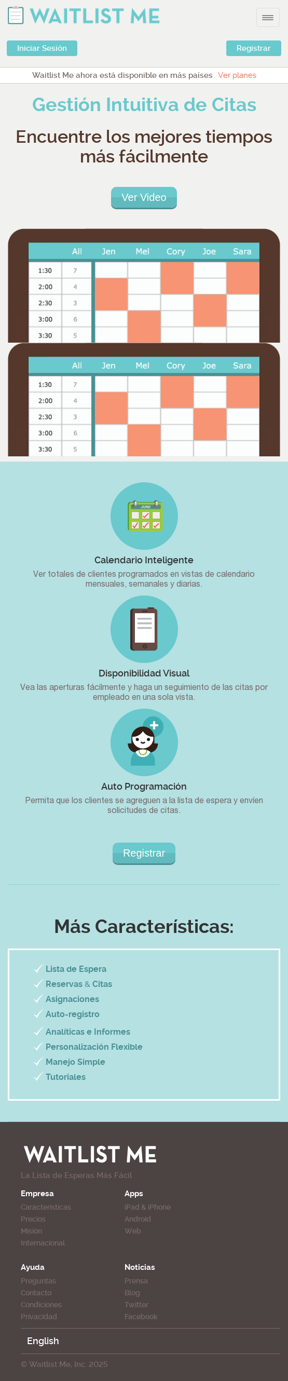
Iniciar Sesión (42, 48)
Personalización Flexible (94, 1047)
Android (138, 1219)
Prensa (136, 1281)
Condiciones (41, 1305)
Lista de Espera (76, 969)
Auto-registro (73, 1014)
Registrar (254, 48)
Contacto (36, 1293)
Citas (102, 984)
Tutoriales (66, 1077)
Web (133, 1231)
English (43, 1340)
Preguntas (38, 1281)
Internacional (43, 1243)
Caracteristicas (46, 1207)
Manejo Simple (75, 1062)
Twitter (136, 1305)
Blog (132, 1293)
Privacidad (39, 1316)
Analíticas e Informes (88, 1032)
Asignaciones (72, 999)
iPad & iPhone (148, 1207)
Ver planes (237, 75)
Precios (33, 1219)
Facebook (141, 1316)
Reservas (64, 984)
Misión (31, 1231)
